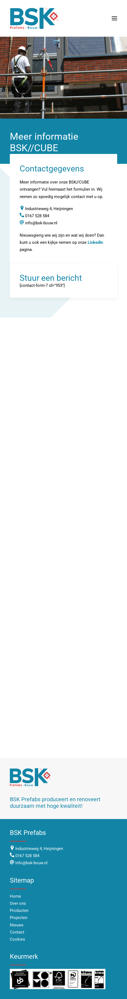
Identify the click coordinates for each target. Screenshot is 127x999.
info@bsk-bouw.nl (31, 862)
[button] (114, 18)
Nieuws (16, 925)
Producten (19, 910)
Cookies (17, 939)
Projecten (18, 917)
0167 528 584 (27, 855)
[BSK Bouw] (35, 18)
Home (15, 896)
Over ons (18, 903)
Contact (17, 932)
